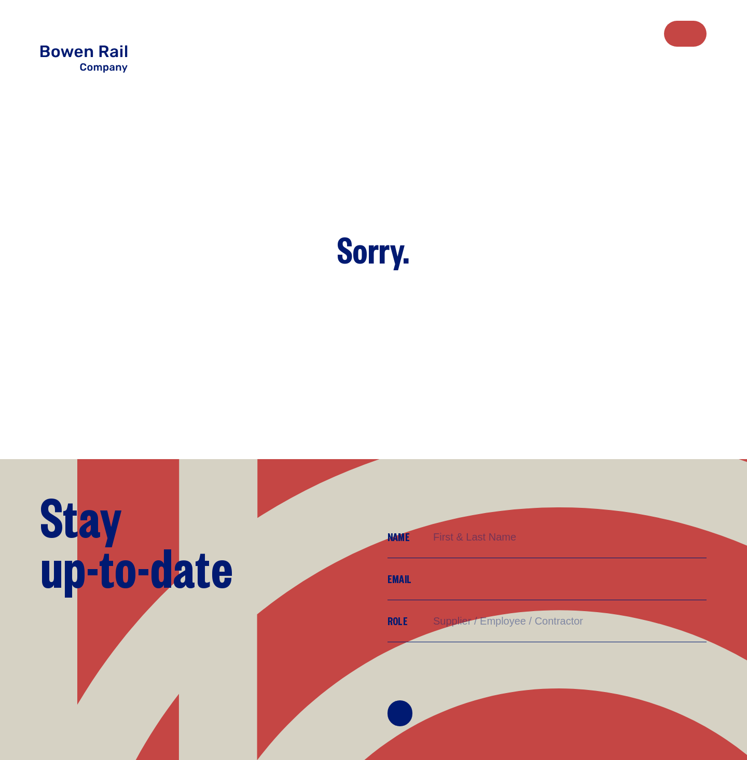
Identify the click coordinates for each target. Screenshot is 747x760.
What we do (592, 33)
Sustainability (626, 33)
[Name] (569, 537)
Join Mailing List (400, 713)
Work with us (609, 33)
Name (399, 537)
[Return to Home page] (95, 43)
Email (399, 579)
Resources (643, 33)
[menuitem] (577, 33)
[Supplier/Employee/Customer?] (569, 621)
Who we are (576, 33)
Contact (685, 34)
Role (398, 621)
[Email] (569, 579)
